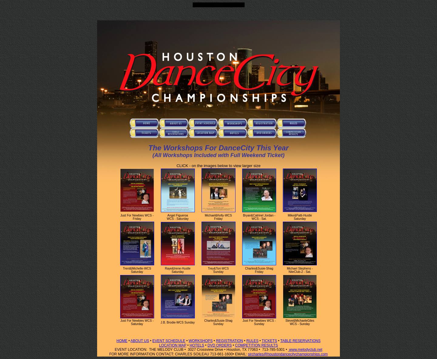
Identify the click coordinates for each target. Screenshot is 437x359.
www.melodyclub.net (305, 349)
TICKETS (269, 341)
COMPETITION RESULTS (256, 345)
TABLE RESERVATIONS (300, 341)
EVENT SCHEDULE (168, 341)
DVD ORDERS (220, 345)
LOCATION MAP (172, 345)
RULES (252, 341)
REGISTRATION (229, 341)
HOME (122, 341)
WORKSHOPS (200, 341)
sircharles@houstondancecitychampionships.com (288, 354)
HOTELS (197, 345)
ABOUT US (139, 341)
